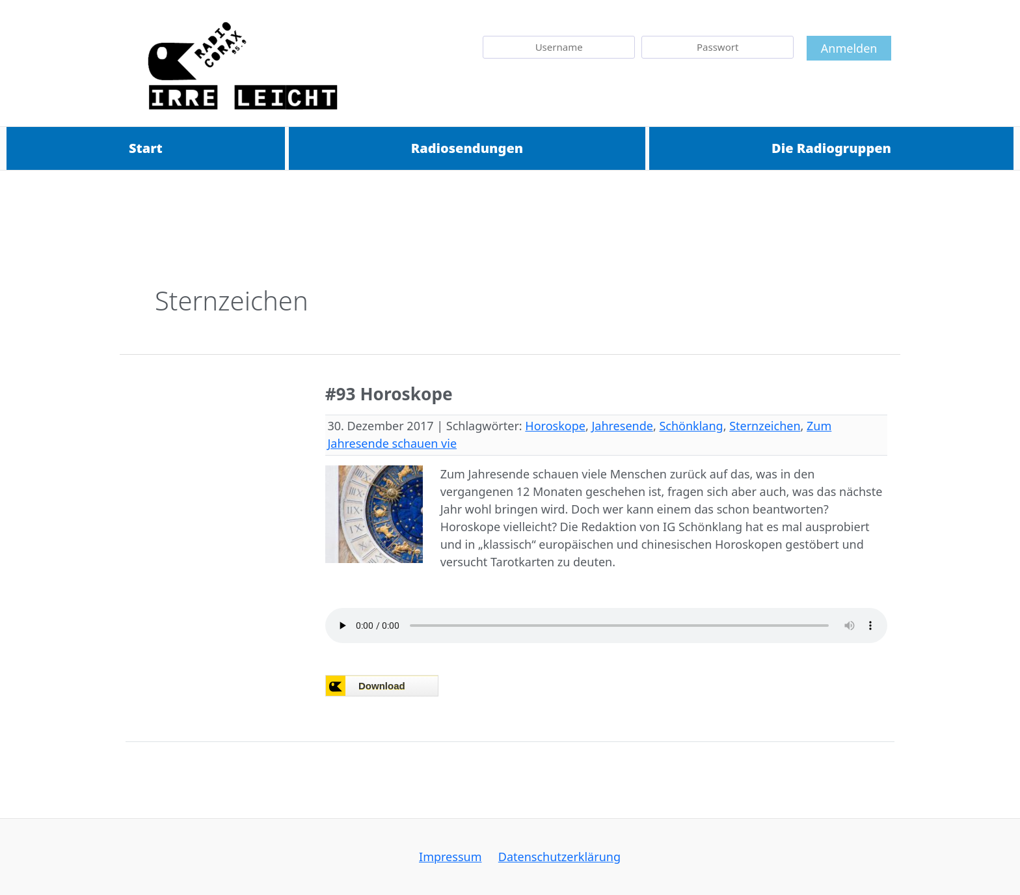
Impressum (453, 856)
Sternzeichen (764, 426)
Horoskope (555, 426)
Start (146, 148)
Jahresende (621, 426)
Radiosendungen (467, 148)
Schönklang (691, 426)
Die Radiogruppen (831, 148)
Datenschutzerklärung (557, 856)
